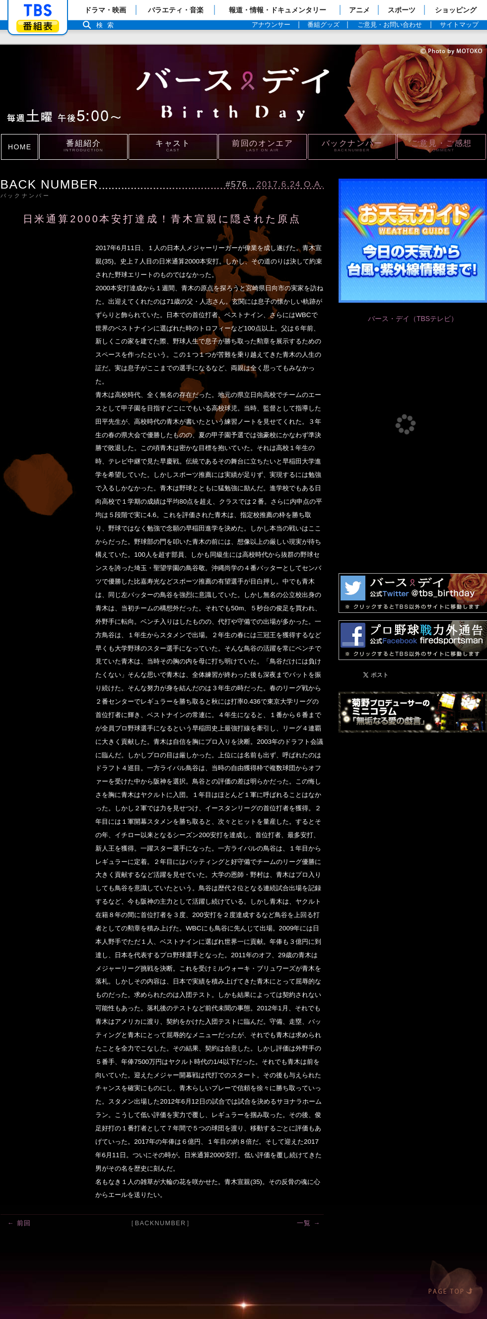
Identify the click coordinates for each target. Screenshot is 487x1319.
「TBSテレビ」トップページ (37, 10)
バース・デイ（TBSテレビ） (413, 319)
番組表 (37, 26)
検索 (107, 25)
